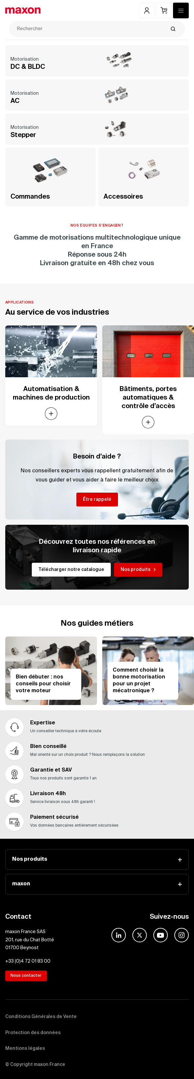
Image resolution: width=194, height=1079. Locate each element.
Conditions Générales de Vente (41, 1016)
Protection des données (33, 1032)
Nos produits (97, 859)
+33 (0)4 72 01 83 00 (27, 961)
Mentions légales (25, 1048)
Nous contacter (26, 976)
